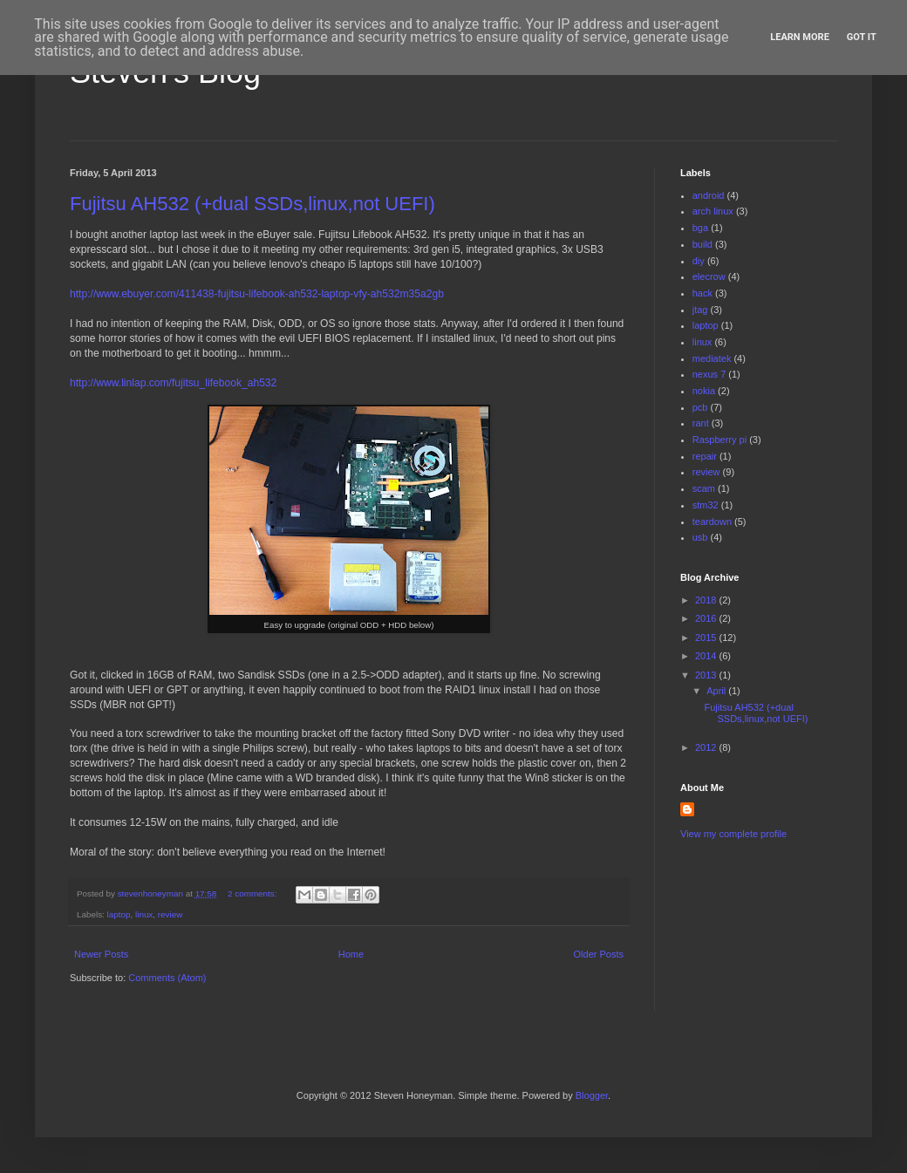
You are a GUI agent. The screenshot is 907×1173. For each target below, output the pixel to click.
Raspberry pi (719, 439)
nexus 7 (709, 374)
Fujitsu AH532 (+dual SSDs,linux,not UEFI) (252, 204)
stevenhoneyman (152, 893)
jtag (700, 309)
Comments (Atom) (167, 977)
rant (700, 423)
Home (351, 954)
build (702, 244)
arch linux (712, 211)
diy (698, 261)
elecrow (709, 276)
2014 (707, 656)
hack (702, 293)
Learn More (799, 37)
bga (700, 227)
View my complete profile (733, 834)
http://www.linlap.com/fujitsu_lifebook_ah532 (173, 383)
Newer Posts (101, 954)
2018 (707, 600)
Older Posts (599, 954)
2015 (707, 637)
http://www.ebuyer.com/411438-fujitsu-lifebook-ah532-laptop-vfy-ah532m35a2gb (257, 294)
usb (700, 537)
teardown (712, 521)
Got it (861, 37)
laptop (119, 914)
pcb (700, 407)
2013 (707, 675)
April (717, 690)
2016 (707, 618)
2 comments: (253, 893)
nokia (703, 390)
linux (144, 914)
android (708, 195)
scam (703, 488)
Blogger (592, 1095)
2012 (707, 747)
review (170, 914)
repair (704, 456)
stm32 (705, 505)
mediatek (712, 358)
